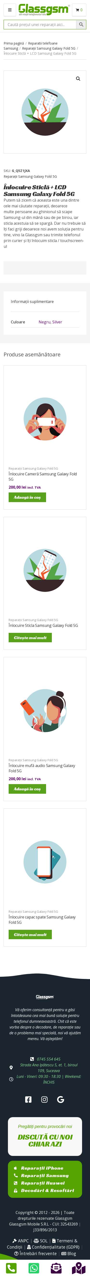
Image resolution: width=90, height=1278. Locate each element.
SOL (41, 1241)
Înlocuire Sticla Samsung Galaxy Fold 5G (43, 625)
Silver (57, 322)
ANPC (20, 1241)
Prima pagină (14, 43)
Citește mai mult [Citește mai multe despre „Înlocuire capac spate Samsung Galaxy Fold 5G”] (30, 934)
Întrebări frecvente (35, 1253)
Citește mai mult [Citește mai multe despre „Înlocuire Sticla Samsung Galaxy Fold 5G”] (30, 637)
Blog (68, 1253)
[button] (78, 78)
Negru (44, 322)
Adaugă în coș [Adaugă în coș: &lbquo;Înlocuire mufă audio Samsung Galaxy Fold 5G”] (27, 789)
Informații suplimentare (32, 301)
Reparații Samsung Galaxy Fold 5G (48, 48)
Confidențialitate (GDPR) (53, 1247)
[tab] (45, 301)
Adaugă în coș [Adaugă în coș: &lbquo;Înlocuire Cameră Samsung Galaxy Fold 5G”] (27, 497)
